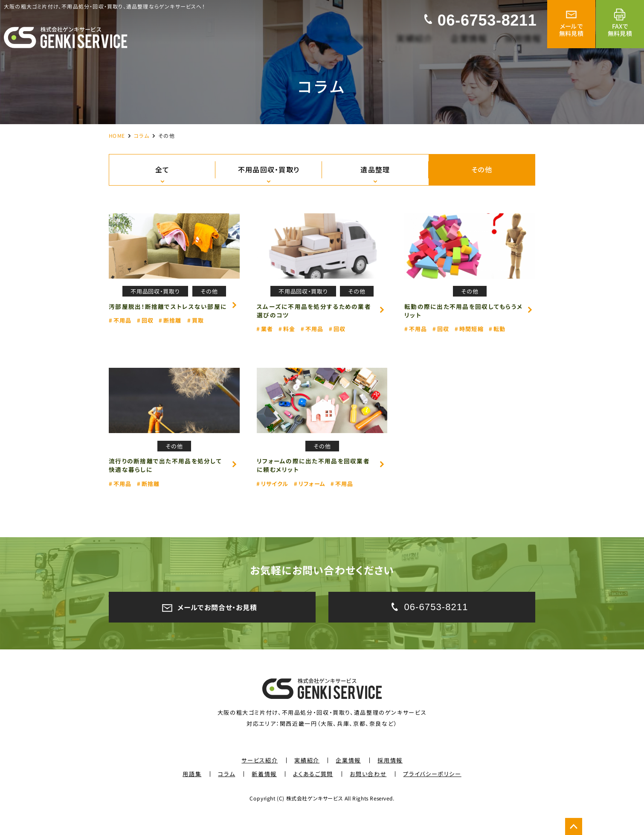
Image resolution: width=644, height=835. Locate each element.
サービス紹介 (259, 777)
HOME (117, 135)
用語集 (192, 790)
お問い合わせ (368, 790)
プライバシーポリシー (432, 790)
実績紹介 (306, 777)
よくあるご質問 (313, 790)
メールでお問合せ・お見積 (212, 620)
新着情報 (264, 790)
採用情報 (390, 777)
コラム (141, 135)
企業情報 (348, 777)
